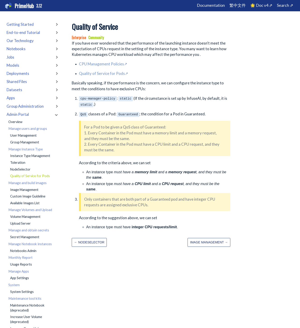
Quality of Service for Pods (30, 176)
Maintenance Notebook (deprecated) (27, 307)
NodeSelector (20, 169)
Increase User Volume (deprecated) (26, 319)
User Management (23, 135)
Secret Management (24, 237)
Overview (15, 122)
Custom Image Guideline (27, 196)
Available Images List (25, 203)
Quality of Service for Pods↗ (103, 73)
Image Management (24, 190)
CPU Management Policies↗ (103, 64)
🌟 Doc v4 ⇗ (261, 5)
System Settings (22, 292)
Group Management (24, 142)
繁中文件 (237, 5)
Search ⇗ (285, 5)
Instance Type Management (30, 156)
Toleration (17, 162)
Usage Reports (21, 264)
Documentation (211, 5)
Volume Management (25, 217)
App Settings (19, 278)
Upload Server (20, 223)
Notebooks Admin (23, 251)
